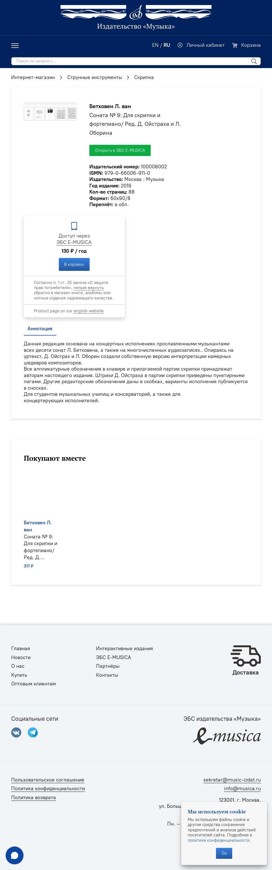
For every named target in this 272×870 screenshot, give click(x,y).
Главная (20, 648)
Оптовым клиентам (33, 684)
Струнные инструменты (94, 77)
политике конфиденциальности (219, 840)
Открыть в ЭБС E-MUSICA (120, 150)
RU (167, 45)
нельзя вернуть (89, 287)
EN (155, 45)
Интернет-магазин (33, 77)
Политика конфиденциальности (48, 788)
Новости (21, 657)
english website (89, 310)
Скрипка (144, 77)
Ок (224, 853)
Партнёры (108, 666)
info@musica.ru (242, 788)
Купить (19, 675)
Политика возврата (33, 797)
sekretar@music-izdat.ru (232, 780)
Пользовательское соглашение (47, 780)
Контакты (107, 675)
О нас (17, 666)
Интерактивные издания (124, 648)
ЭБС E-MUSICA (74, 242)
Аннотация (39, 328)
